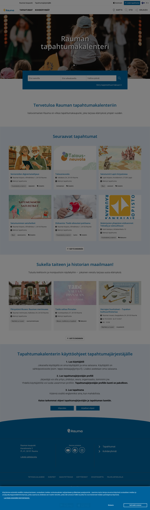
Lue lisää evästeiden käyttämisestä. (17, 498)
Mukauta (111, 505)
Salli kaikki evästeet (135, 505)
